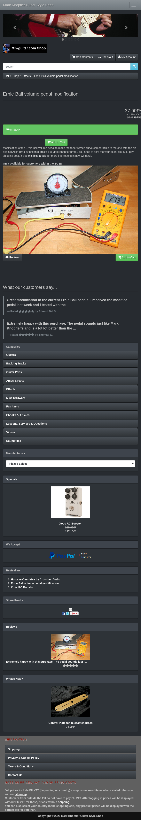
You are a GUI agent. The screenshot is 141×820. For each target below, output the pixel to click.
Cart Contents (82, 57)
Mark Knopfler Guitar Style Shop (28, 5)
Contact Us (15, 775)
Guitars (11, 354)
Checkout (105, 57)
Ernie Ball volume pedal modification (56, 76)
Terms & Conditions (21, 766)
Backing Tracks (16, 363)
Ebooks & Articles (17, 415)
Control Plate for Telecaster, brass (70, 722)
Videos (10, 432)
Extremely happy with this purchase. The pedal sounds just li (45, 661)
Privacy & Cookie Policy (23, 757)
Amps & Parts (15, 380)
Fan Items (12, 406)
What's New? (14, 678)
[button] (13, 25)
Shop (16, 76)
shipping (136, 117)
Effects (26, 76)
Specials (11, 479)
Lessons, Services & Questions (26, 423)
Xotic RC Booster (70, 523)
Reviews (12, 257)
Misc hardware (15, 397)
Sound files (13, 440)
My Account (127, 57)
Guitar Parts (14, 372)
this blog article (37, 155)
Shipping (14, 749)
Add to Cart (56, 142)
